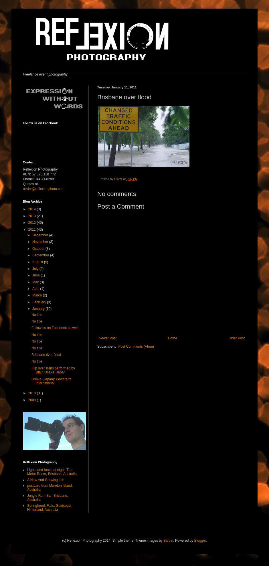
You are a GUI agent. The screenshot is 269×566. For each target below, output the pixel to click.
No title (36, 315)
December (40, 235)
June (36, 275)
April (36, 289)
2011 (32, 229)
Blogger (200, 541)
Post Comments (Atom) (136, 347)
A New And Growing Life (45, 480)
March (37, 295)
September (41, 255)
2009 (32, 400)
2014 (32, 209)
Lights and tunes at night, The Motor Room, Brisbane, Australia (52, 472)
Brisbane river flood (46, 355)
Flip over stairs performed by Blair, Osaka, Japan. (53, 370)
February (39, 302)
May (36, 282)
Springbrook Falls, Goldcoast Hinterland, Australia (49, 508)
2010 (32, 393)
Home (172, 338)
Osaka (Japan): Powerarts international (51, 381)
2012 (32, 223)
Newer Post (107, 338)
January (39, 309)
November (40, 242)
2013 (32, 216)
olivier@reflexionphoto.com (43, 189)
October (39, 249)
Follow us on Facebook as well (54, 328)
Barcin (168, 541)
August (38, 262)
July (35, 269)
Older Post (236, 338)
